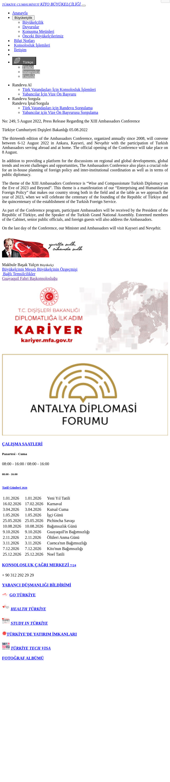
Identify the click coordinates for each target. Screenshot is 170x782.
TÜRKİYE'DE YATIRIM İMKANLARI (39, 634)
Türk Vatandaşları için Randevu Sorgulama (57, 108)
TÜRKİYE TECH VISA (31, 648)
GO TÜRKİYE (22, 595)
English (28, 76)
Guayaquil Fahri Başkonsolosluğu (30, 278)
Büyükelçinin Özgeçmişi (57, 269)
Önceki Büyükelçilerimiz (42, 36)
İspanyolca (31, 72)
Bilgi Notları (24, 40)
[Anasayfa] (19, 13)
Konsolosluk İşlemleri (32, 45)
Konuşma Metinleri (38, 31)
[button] (85, 488)
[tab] (85, 444)
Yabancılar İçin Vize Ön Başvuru (49, 94)
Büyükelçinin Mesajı (19, 269)
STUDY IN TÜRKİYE (29, 623)
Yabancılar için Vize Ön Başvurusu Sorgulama (60, 112)
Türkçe (24, 61)
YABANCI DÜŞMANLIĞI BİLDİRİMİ (36, 585)
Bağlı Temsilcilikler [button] (18, 274)
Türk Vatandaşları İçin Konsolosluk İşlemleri (59, 89)
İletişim (20, 50)
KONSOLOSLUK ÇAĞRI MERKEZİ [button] (39, 565)
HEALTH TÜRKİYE (28, 609)
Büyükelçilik (23, 18)
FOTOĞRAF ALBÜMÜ (23, 658)
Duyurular (30, 27)
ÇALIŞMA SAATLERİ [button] (22, 444)
